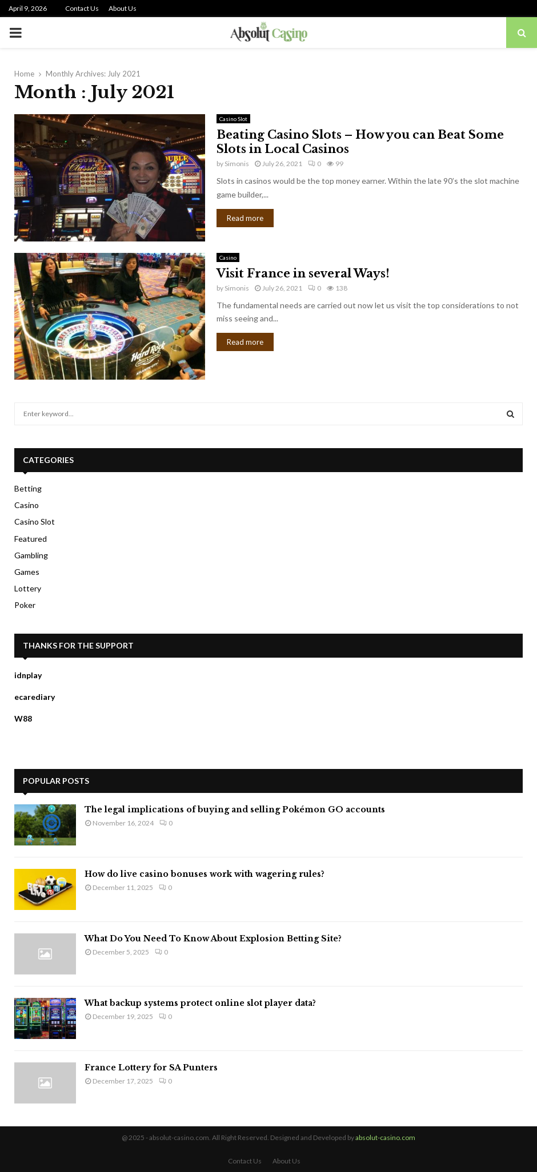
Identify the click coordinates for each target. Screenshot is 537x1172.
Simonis (237, 163)
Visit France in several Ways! (303, 273)
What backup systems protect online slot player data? (200, 1003)
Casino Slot (233, 118)
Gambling (31, 555)
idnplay (28, 675)
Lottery (27, 588)
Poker (24, 605)
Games (26, 572)
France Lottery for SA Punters (151, 1067)
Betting (28, 488)
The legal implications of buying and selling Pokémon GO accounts (235, 809)
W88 (23, 718)
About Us (123, 8)
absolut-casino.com (385, 1137)
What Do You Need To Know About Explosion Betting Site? (213, 938)
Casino (228, 257)
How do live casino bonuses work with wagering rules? (204, 874)
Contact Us (82, 8)
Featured (30, 538)
